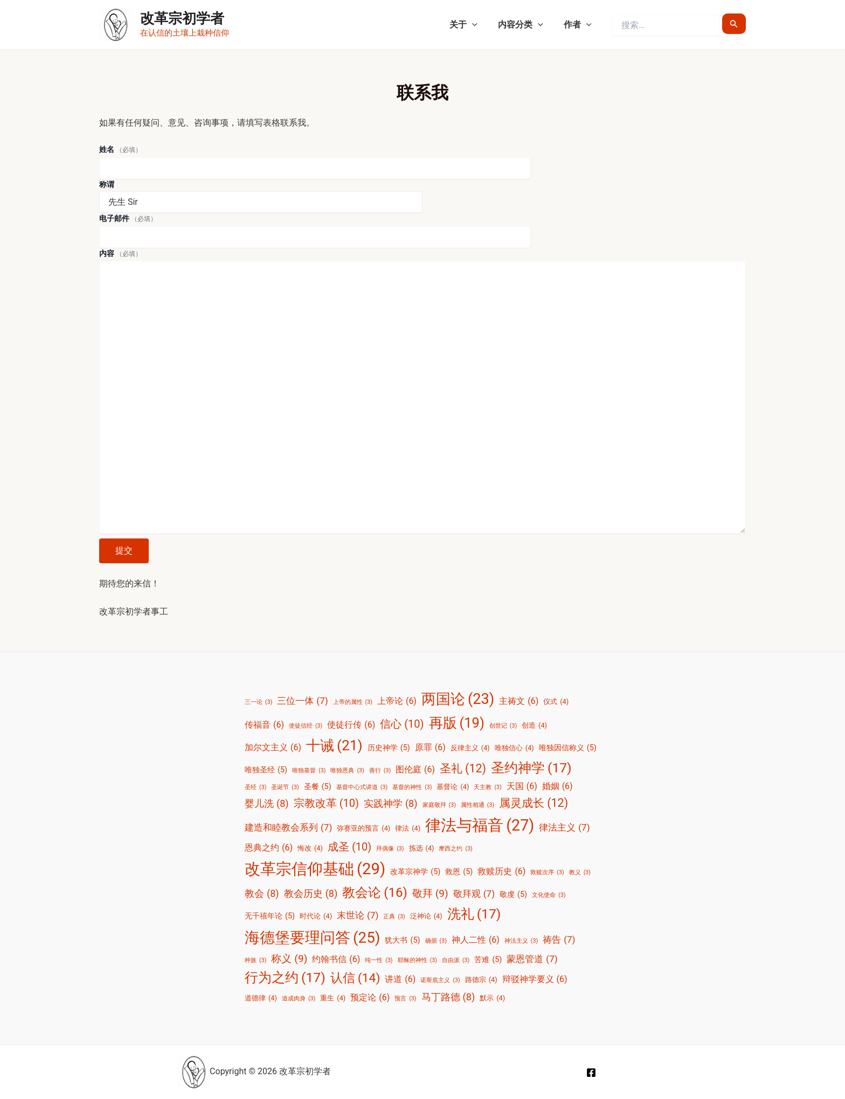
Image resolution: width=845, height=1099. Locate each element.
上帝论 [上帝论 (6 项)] (397, 701)
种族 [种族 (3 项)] (255, 960)
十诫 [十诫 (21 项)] (334, 745)
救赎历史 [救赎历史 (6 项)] (501, 872)
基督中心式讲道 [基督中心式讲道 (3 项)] (361, 787)
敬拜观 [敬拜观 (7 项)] (474, 893)
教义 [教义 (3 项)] (580, 872)
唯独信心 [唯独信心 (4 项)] (514, 748)
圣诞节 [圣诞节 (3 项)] (285, 787)
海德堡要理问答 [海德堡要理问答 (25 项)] (312, 937)
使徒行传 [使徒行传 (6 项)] (351, 725)
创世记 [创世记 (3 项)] (503, 726)
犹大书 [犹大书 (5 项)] (402, 940)
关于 (472, 24)
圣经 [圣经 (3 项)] (255, 787)
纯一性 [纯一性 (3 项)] (378, 960)
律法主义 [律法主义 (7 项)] (564, 827)
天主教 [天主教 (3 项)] (487, 787)
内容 (120, 253)
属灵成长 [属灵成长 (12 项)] (533, 802)
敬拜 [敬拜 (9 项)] (430, 893)
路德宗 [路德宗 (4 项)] (481, 979)
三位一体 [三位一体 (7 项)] (302, 700)
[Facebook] (591, 1072)
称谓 (106, 184)
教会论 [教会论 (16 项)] (374, 893)
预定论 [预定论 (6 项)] (370, 998)
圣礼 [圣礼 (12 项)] (463, 768)
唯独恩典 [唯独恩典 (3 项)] (347, 771)
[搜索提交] (734, 23)
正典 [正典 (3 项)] (394, 917)
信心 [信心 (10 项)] (402, 724)
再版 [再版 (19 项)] (456, 722)
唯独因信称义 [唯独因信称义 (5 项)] (568, 748)
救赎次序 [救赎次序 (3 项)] (547, 872)
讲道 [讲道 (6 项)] (400, 979)
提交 (124, 550)
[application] (480, 24)
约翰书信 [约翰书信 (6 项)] (336, 959)
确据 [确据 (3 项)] (436, 941)
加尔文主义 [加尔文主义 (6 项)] (273, 748)
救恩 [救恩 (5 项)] (459, 872)
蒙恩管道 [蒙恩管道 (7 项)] (532, 958)
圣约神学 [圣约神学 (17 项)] (531, 768)
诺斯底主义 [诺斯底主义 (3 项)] (440, 980)
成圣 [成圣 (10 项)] (349, 847)
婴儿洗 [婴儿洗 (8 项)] (267, 804)
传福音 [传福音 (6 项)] (264, 725)
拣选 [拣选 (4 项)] (421, 848)
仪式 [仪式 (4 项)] (556, 701)
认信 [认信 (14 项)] (355, 978)
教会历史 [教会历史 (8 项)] (311, 894)
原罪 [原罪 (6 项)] (430, 748)
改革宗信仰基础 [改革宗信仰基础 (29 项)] (315, 869)
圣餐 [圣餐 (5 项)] (317, 786)
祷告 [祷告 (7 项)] (559, 939)
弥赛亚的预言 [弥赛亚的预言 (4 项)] (363, 828)
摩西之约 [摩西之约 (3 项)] (455, 849)
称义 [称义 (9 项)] (289, 958)
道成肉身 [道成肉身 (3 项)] (298, 999)
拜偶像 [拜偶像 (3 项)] (390, 849)
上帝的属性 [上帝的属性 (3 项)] (352, 702)
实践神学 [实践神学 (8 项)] (391, 804)
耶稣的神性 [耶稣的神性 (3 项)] (417, 960)
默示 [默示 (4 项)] (492, 998)
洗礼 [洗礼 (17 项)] (474, 914)
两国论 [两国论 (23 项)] (457, 699)
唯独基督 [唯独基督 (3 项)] (308, 771)
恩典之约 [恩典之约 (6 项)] (269, 848)
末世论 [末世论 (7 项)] (357, 915)
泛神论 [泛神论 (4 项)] (426, 916)
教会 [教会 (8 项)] (262, 894)
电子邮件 (128, 218)
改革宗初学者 (182, 18)
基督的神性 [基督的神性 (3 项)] (412, 787)
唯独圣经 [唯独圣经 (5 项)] (266, 770)
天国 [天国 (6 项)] (522, 786)
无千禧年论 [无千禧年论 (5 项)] (270, 916)
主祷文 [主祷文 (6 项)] (518, 701)
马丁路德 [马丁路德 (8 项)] (448, 997)
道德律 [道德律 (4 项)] (261, 998)
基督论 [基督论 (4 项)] (453, 786)
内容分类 (525, 24)
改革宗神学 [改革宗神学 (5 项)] (415, 872)
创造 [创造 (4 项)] (534, 725)
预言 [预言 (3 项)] (405, 999)
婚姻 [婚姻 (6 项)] (557, 786)
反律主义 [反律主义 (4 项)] (470, 748)
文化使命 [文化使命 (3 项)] (548, 895)
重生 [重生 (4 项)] (332, 998)
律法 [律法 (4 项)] (407, 828)
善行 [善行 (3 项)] (380, 771)
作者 (579, 24)
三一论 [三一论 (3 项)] (258, 702)
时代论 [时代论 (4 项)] (316, 916)
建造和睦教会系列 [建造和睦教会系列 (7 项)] (288, 827)
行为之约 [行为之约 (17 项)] (285, 978)
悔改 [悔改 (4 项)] (310, 848)
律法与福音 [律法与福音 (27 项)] (479, 825)
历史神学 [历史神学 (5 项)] (389, 748)
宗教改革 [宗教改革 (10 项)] (326, 803)
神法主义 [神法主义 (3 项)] (521, 941)
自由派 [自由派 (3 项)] (455, 960)
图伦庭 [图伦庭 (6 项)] (415, 770)
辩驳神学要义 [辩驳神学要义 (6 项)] (534, 979)
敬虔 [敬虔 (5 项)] (513, 894)
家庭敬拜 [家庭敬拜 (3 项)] (439, 805)
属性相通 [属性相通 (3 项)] (477, 805)
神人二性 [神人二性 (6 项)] (476, 940)
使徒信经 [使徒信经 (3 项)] (305, 726)
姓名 (120, 149)
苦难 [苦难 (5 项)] (488, 959)
